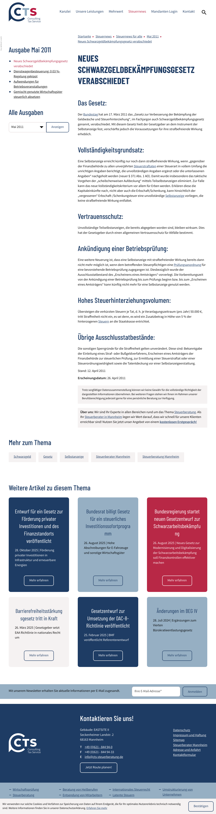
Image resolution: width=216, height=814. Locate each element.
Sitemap (179, 740)
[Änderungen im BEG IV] (177, 656)
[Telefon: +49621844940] (98, 747)
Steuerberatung (185, 412)
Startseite (84, 37)
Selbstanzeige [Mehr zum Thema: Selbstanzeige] (74, 457)
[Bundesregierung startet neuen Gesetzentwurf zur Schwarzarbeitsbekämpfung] (177, 581)
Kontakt (189, 12)
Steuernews (137, 12)
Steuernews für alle (129, 37)
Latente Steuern (123, 795)
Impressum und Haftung (189, 735)
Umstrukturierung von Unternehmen (178, 792)
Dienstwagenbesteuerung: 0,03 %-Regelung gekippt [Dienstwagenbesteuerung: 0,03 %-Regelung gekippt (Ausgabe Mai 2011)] (37, 74)
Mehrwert (116, 12)
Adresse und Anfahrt (187, 750)
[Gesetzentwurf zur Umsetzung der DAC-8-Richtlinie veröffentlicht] (108, 656)
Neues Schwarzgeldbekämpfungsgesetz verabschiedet (115, 42)
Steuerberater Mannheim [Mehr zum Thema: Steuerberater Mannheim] (113, 457)
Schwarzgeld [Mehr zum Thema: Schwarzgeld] (22, 457)
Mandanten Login (164, 12)
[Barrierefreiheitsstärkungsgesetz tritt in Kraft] (39, 656)
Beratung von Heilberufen (80, 790)
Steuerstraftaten (145, 167)
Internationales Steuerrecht (131, 790)
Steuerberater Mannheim (190, 745)
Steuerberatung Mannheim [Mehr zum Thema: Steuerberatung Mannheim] (161, 457)
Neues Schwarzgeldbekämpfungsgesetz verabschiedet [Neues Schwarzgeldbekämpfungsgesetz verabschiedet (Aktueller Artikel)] (41, 64)
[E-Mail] (156, 691)
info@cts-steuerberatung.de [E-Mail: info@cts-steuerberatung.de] (104, 757)
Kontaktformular (184, 755)
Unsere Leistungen (90, 12)
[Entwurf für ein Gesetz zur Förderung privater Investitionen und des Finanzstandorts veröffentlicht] (39, 581)
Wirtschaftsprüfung (26, 790)
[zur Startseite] (25, 12)
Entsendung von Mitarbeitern (82, 795)
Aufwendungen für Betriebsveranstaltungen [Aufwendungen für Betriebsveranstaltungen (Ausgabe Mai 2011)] (31, 84)
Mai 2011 (153, 37)
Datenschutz (181, 730)
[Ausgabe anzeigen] (57, 127)
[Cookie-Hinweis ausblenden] (201, 806)
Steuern (103, 322)
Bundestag (90, 115)
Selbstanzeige (174, 196)
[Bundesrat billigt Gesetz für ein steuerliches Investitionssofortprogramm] (108, 581)
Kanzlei (65, 12)
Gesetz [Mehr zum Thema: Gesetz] (48, 457)
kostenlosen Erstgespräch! (178, 422)
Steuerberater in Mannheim (103, 417)
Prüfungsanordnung (187, 265)
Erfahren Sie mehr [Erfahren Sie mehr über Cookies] (96, 808)
